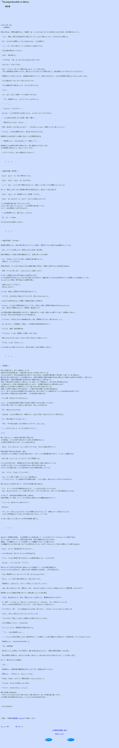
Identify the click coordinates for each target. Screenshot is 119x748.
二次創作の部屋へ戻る (59, 730)
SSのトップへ (59, 734)
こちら (21, 718)
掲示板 (15, 718)
